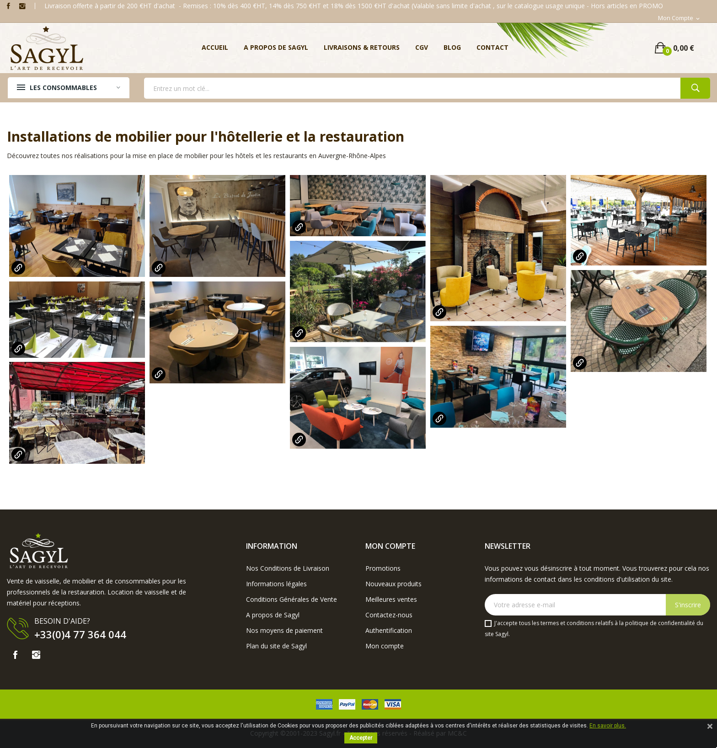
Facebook (8, 6)
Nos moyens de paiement (284, 630)
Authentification (388, 630)
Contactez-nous (388, 614)
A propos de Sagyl (273, 614)
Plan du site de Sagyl (276, 646)
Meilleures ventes (391, 599)
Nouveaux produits (393, 583)
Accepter (360, 738)
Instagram (22, 6)
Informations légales (276, 583)
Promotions (383, 568)
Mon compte (384, 646)
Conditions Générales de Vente (291, 599)
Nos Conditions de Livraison (287, 568)
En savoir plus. (607, 725)
